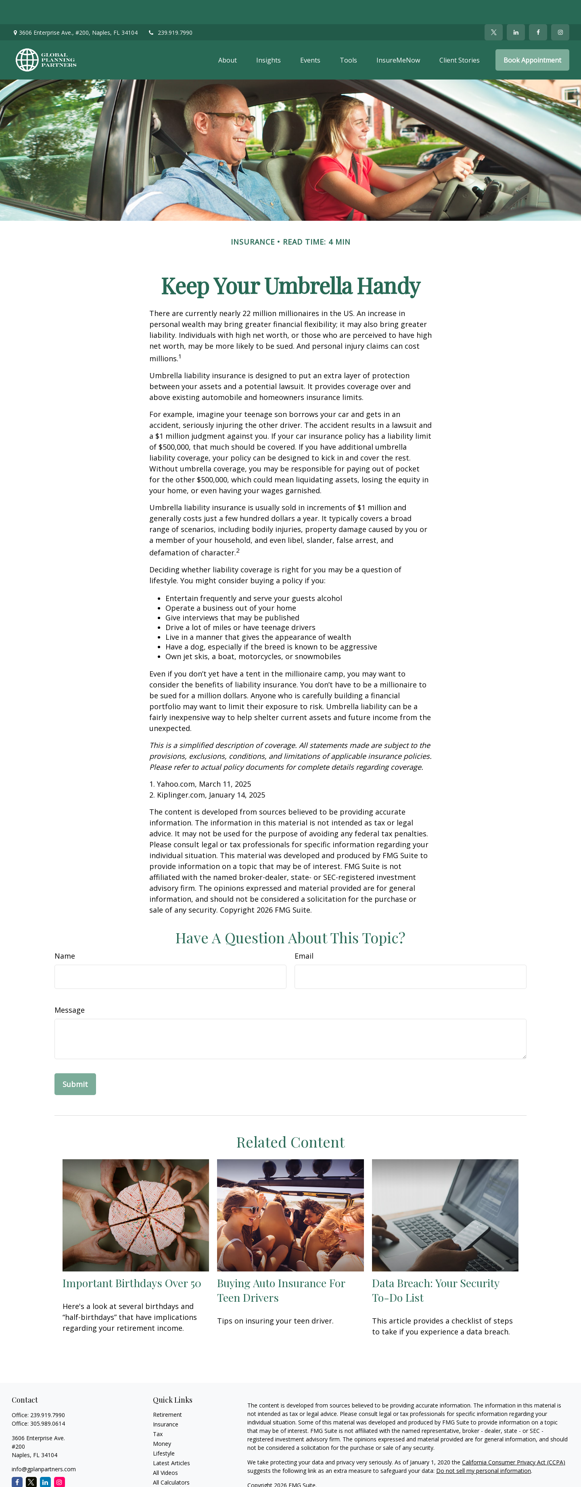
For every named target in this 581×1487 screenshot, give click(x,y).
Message (69, 986)
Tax (158, 1410)
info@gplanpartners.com (44, 1445)
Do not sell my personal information (483, 1446)
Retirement (167, 1390)
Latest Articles (171, 1439)
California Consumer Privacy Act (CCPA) (513, 1438)
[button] (227, 35)
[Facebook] (538, 8)
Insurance (165, 1400)
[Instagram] (59, 1458)
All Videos (165, 1448)
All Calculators (171, 1458)
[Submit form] (75, 1060)
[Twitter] (494, 8)
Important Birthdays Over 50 (132, 1258)
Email (304, 931)
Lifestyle (164, 1429)
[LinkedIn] (516, 8)
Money (162, 1419)
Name (64, 931)
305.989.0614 (47, 1399)
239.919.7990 (170, 8)
